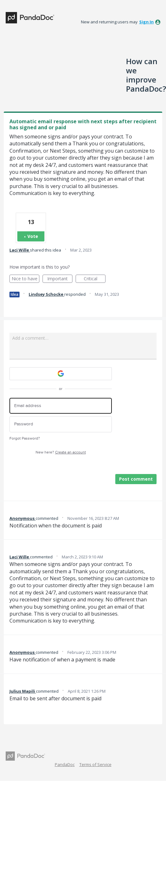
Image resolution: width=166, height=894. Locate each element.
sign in (146, 22)
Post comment (136, 479)
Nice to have (26, 279)
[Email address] (60, 406)
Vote (32, 236)
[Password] (60, 424)
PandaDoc (65, 764)
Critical (95, 279)
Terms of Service (95, 764)
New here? (61, 452)
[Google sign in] (60, 373)
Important (59, 279)
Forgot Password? (24, 438)
